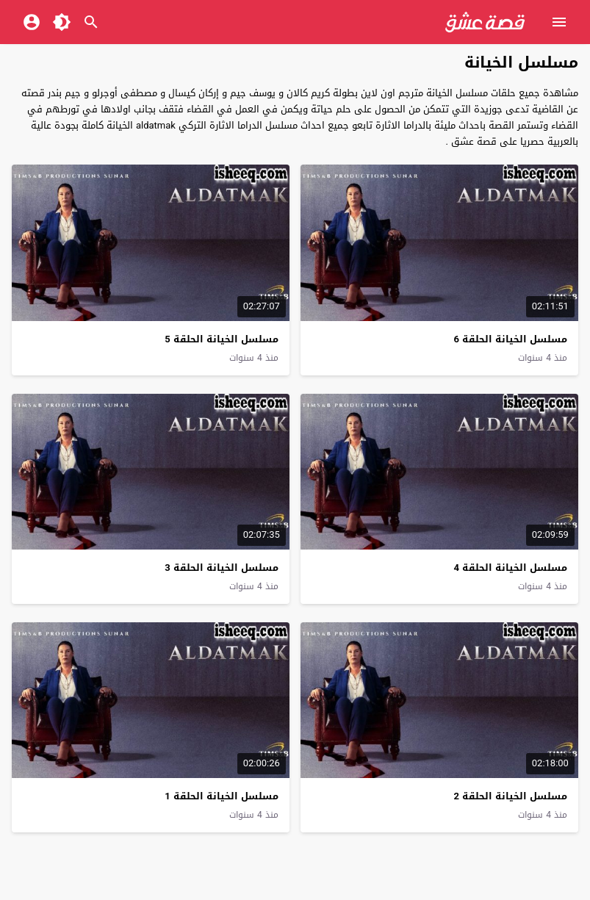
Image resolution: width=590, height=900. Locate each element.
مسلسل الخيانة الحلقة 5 (221, 339)
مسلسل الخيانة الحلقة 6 (509, 339)
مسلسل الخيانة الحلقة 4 (509, 567)
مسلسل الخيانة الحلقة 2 (509, 796)
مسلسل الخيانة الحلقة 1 (221, 796)
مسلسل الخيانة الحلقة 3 (221, 567)
